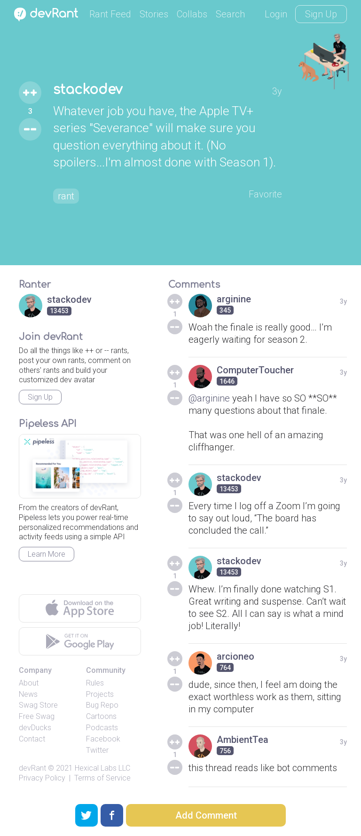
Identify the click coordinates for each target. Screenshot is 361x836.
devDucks (35, 727)
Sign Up (321, 14)
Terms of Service (102, 777)
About (29, 682)
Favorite (265, 194)
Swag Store (38, 705)
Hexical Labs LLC (102, 768)
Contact (32, 738)
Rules (95, 682)
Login (276, 14)
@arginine (209, 398)
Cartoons (101, 716)
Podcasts (102, 727)
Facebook (103, 738)
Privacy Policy (42, 777)
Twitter (97, 750)
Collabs (192, 14)
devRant (32, 768)
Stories (154, 14)
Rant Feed (110, 14)
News (28, 694)
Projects (100, 694)
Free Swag (37, 716)
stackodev (87, 89)
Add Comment (206, 815)
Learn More (46, 554)
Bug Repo (102, 705)
